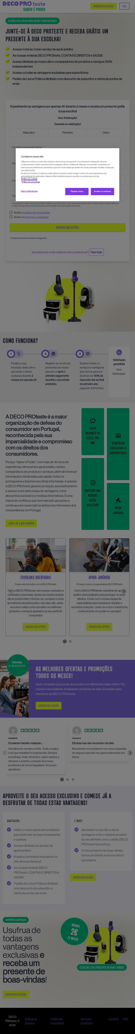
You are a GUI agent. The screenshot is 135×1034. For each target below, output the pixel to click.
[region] (67, 174)
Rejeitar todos (77, 191)
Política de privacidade (31, 182)
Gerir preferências (29, 191)
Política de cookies (29, 179)
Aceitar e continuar (102, 191)
